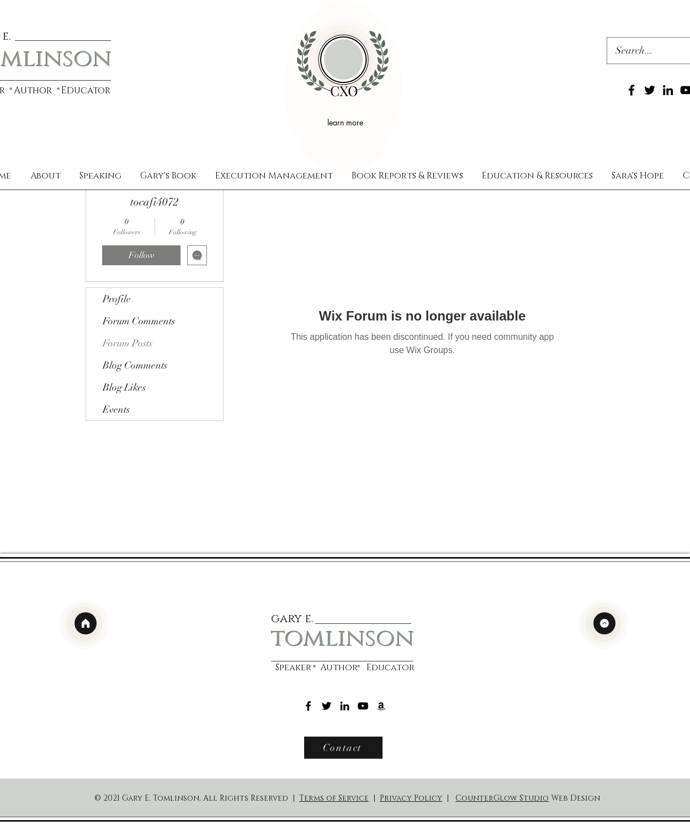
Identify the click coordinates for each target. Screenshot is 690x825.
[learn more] (346, 122)
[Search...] (643, 51)
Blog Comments (135, 365)
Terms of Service (334, 798)
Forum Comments (139, 321)
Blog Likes (124, 387)
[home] (86, 623)
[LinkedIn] (668, 90)
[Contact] (343, 748)
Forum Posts (127, 343)
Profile (117, 299)
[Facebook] (631, 90)
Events (116, 409)
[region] (343, 86)
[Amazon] (381, 706)
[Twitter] (650, 90)
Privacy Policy (411, 798)
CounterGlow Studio (502, 798)
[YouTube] (363, 706)
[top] (604, 623)
